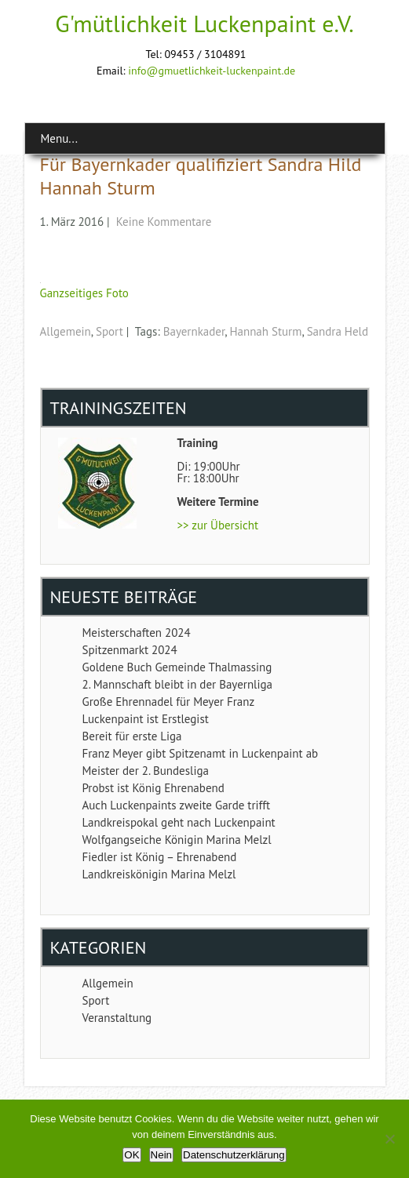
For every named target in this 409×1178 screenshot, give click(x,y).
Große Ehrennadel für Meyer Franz (168, 701)
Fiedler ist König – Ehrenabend (159, 856)
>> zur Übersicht (218, 525)
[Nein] (389, 1139)
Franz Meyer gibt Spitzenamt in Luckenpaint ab (200, 753)
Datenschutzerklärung (234, 1155)
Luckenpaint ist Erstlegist (145, 718)
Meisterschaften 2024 (136, 632)
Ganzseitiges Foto (84, 292)
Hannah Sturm (265, 331)
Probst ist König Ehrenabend (153, 787)
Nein (161, 1155)
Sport (109, 331)
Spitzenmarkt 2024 (129, 649)
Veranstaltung (117, 1017)
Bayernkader (194, 331)
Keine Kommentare (164, 221)
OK (131, 1155)
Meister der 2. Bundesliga (145, 770)
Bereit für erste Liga (132, 736)
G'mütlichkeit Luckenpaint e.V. (204, 23)
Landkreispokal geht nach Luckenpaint (179, 822)
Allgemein (65, 331)
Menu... (59, 138)
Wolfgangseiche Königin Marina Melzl (177, 839)
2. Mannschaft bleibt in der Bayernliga (177, 684)
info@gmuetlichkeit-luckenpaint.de (211, 71)
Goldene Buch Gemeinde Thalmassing (177, 667)
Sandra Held (337, 331)
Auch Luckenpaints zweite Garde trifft (176, 805)
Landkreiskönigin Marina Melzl (159, 874)
